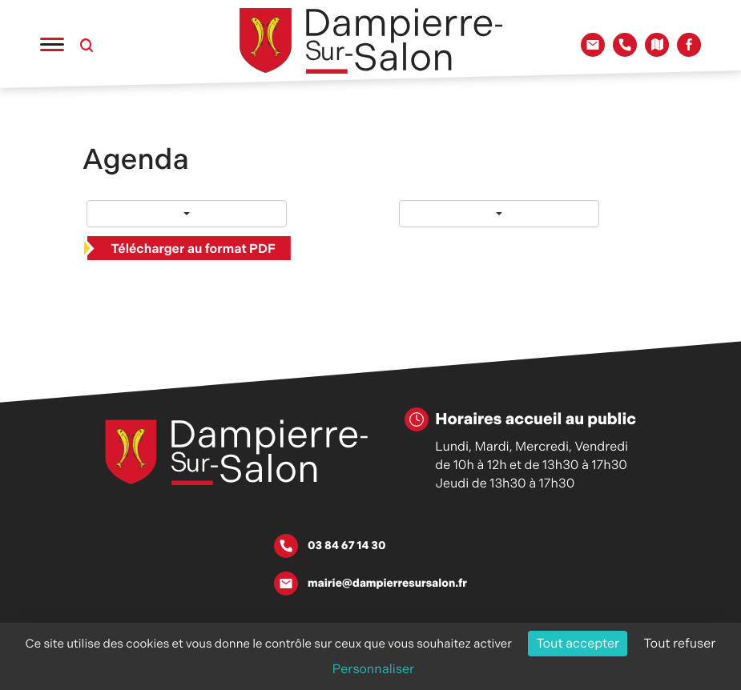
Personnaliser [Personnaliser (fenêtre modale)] (373, 668)
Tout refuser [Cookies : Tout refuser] (680, 643)
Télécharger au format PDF (193, 248)
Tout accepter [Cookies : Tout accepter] (577, 643)
